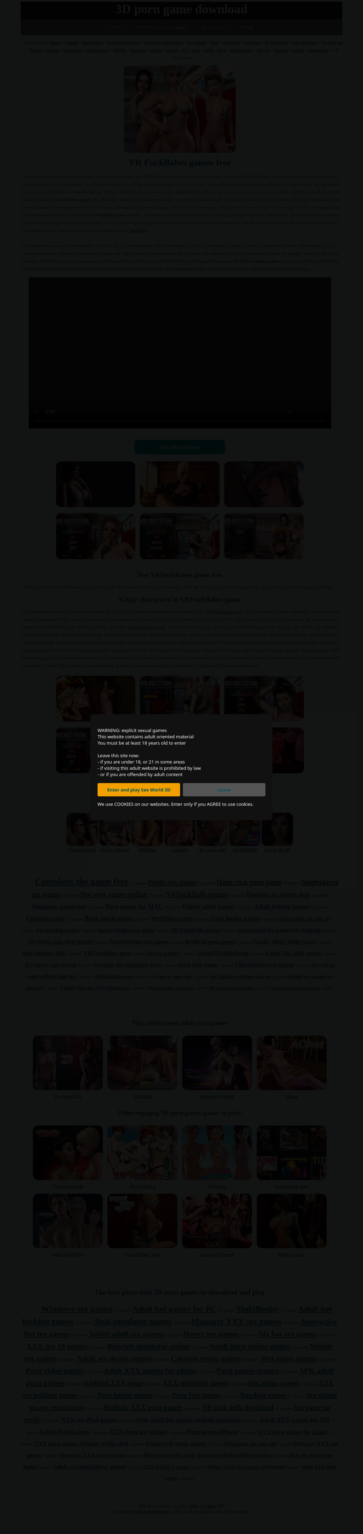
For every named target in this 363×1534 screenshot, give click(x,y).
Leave (224, 790)
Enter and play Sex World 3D (138, 790)
